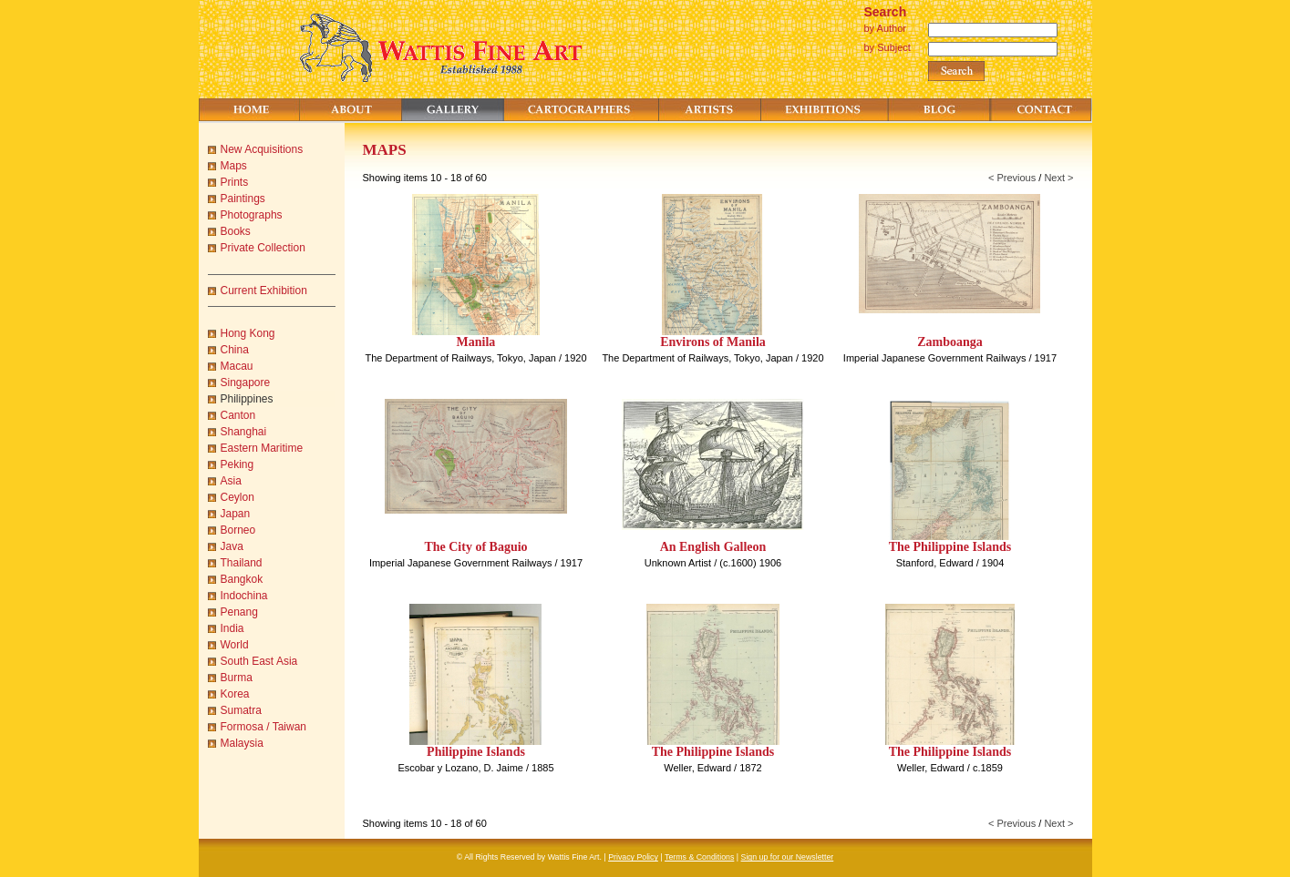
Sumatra (241, 710)
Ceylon (237, 497)
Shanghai (244, 431)
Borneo (238, 530)
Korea (235, 694)
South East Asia (259, 661)
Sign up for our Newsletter (787, 857)
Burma (237, 677)
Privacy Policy (633, 857)
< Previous (1012, 177)
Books (236, 231)
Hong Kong (248, 333)
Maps (234, 165)
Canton (238, 415)
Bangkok (242, 579)
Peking (237, 464)
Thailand (242, 562)
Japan (236, 513)
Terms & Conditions (699, 857)
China (235, 349)
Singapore (246, 382)
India (232, 628)
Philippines (247, 399)
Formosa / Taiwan (263, 726)
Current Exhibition (264, 290)
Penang (239, 612)
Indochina (244, 595)
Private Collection (263, 247)
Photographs (252, 215)
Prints (235, 182)
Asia (231, 480)
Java (232, 546)
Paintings (243, 198)
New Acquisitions (262, 149)
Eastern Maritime (262, 448)
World (235, 644)
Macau (237, 366)
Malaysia (242, 743)
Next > (1058, 177)
